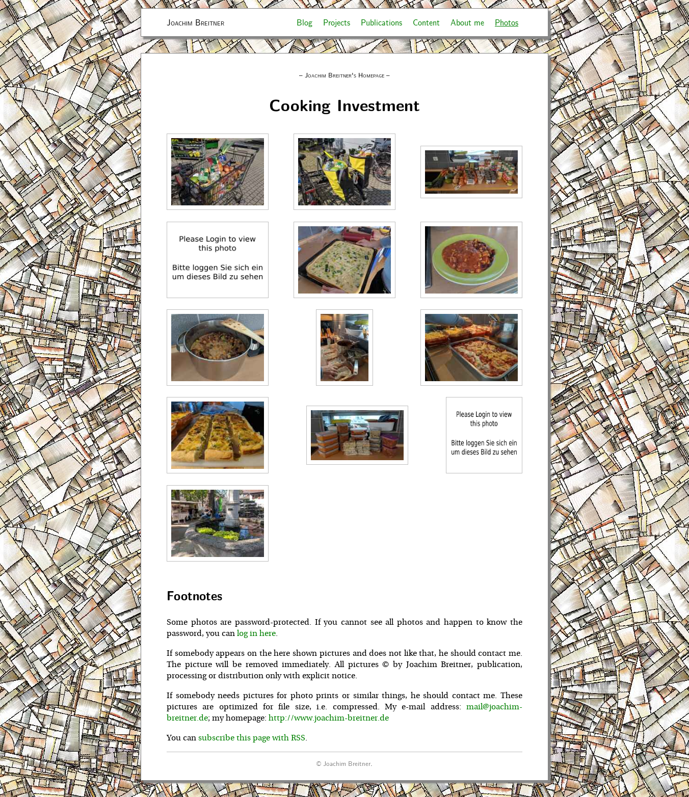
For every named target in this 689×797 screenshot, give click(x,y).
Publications (381, 22)
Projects (336, 22)
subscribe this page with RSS (251, 737)
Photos (506, 22)
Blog (304, 22)
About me (467, 22)
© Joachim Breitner (343, 763)
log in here (256, 633)
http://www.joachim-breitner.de (329, 718)
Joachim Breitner (195, 22)
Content (426, 22)
